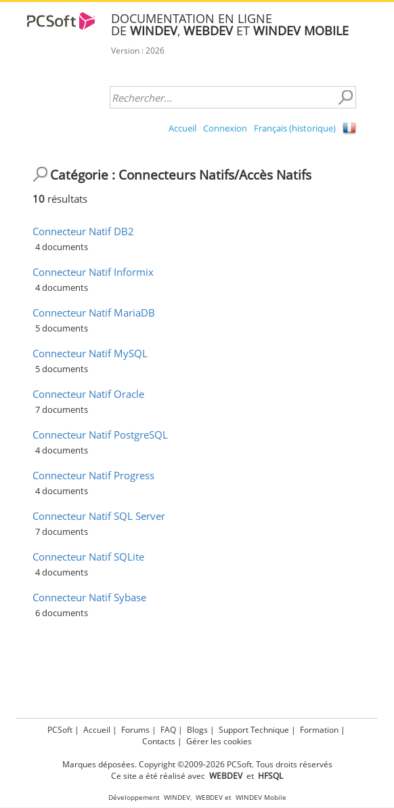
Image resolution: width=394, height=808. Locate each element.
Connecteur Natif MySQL (90, 353)
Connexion (225, 128)
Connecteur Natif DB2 (83, 231)
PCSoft (59, 729)
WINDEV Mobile (261, 797)
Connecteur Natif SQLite (88, 556)
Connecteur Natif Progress (93, 475)
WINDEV (177, 797)
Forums (135, 729)
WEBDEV (209, 797)
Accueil (182, 128)
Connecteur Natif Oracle (88, 394)
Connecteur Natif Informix (93, 272)
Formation (319, 729)
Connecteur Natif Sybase (89, 597)
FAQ (168, 729)
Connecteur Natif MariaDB (93, 312)
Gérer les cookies (219, 741)
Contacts (158, 741)
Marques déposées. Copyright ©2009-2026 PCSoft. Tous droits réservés (197, 764)
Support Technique (254, 729)
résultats (59, 198)
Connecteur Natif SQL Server (98, 516)
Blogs (197, 729)
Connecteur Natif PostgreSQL (100, 434)
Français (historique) (295, 128)
